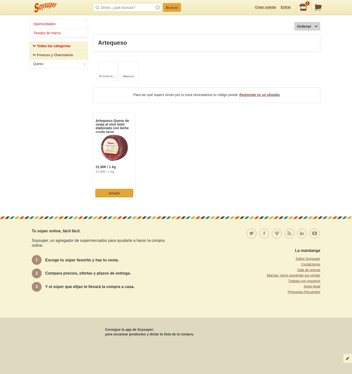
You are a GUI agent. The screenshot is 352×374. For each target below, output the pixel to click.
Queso (59, 64)
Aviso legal (312, 286)
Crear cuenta (265, 7)
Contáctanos (310, 264)
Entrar (286, 7)
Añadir (114, 193)
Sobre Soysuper (308, 259)
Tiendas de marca (47, 33)
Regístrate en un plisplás (259, 95)
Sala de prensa (308, 270)
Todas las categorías (51, 46)
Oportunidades (44, 24)
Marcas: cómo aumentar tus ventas (293, 275)
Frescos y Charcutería (53, 55)
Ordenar (307, 26)
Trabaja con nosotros (304, 281)
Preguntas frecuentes (304, 292)
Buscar (172, 7)
